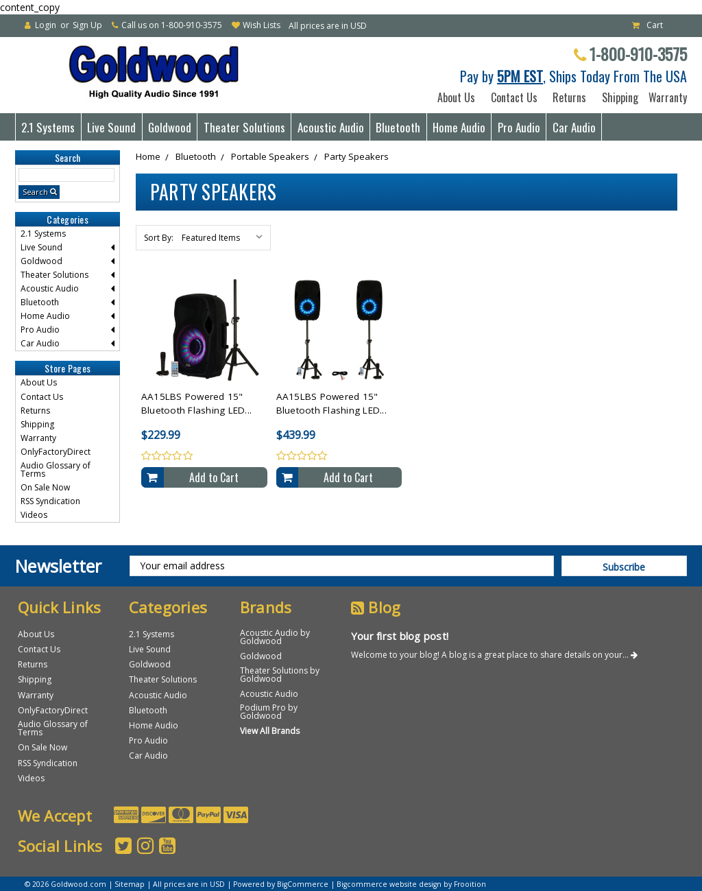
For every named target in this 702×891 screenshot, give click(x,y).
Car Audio (574, 127)
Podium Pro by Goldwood (269, 712)
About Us (456, 97)
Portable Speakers (270, 156)
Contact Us (514, 97)
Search (35, 192)
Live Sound (111, 127)
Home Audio (459, 127)
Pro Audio (519, 127)
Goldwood (169, 127)
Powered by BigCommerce (280, 884)
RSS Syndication (50, 501)
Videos (34, 515)
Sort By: (158, 237)
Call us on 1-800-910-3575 (171, 25)
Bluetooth (398, 127)
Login (45, 25)
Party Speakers (356, 156)
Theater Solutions (244, 127)
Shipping (617, 97)
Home (148, 156)
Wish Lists (261, 25)
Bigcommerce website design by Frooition (411, 884)
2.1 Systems (48, 127)
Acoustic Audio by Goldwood (275, 637)
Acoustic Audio (331, 127)
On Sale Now (45, 487)
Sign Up (87, 25)
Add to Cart (214, 477)
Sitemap (129, 884)
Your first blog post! (399, 636)
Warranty (665, 97)
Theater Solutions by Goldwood (279, 675)
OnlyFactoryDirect (55, 452)
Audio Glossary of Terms (55, 469)
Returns (569, 97)
